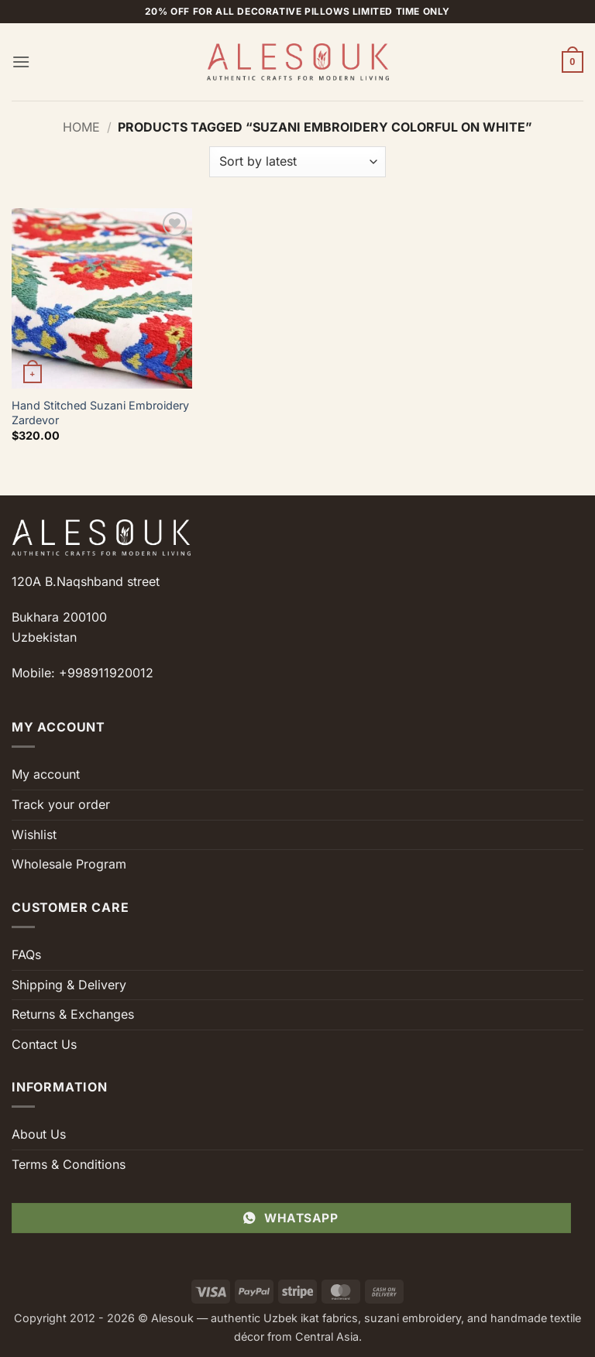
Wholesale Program (69, 864)
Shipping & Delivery (69, 984)
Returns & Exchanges (73, 1014)
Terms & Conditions (69, 1164)
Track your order (61, 804)
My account (46, 774)
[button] (21, 62)
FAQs (26, 954)
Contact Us (44, 1044)
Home (81, 127)
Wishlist (34, 834)
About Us (39, 1134)
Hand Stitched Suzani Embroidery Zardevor (100, 413)
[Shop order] (297, 161)
